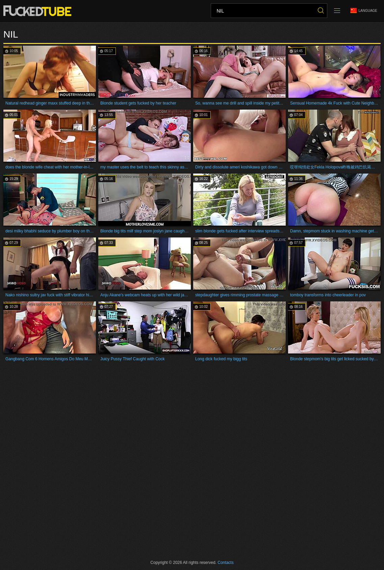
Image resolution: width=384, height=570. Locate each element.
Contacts (225, 562)
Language (363, 10)
